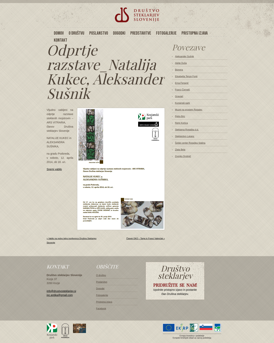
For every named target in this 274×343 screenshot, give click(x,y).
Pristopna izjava (104, 302)
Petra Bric (180, 116)
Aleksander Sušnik (184, 56)
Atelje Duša (181, 63)
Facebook (101, 308)
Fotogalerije (102, 295)
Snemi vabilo (54, 169)
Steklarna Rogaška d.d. (187, 129)
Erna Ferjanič (182, 83)
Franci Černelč (182, 89)
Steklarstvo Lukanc (184, 136)
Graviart (179, 96)
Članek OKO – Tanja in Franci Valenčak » (145, 238)
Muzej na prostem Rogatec (188, 109)
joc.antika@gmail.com (60, 295)
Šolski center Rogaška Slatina (190, 143)
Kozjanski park (182, 103)
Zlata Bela (180, 149)
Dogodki (100, 288)
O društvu (101, 275)
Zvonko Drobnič (183, 156)
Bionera (179, 69)
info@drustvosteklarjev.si (61, 291)
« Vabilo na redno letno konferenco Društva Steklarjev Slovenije (71, 240)
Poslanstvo (101, 282)
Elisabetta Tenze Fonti (186, 76)
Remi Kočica (181, 123)
